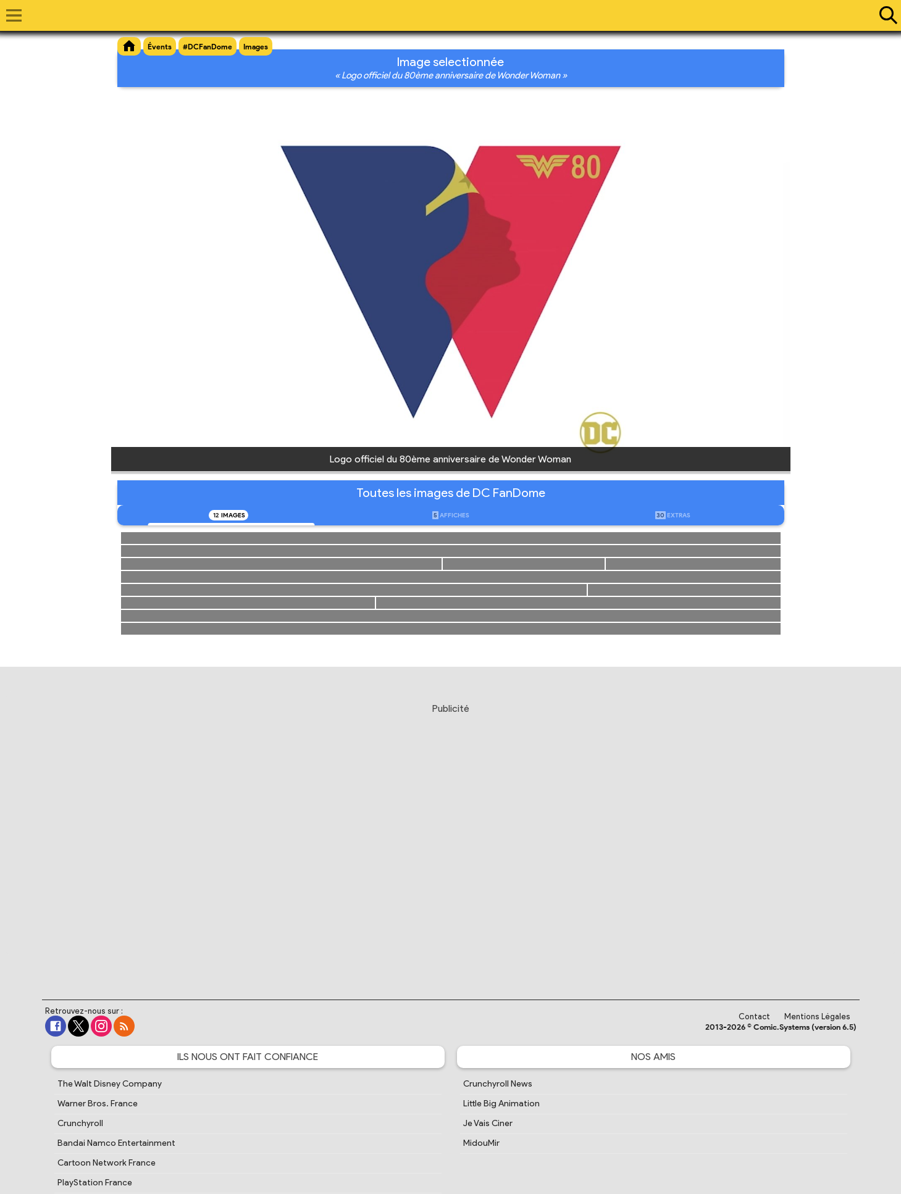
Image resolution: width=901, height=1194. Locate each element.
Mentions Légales (817, 1016)
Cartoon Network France (106, 1163)
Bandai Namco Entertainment (116, 1143)
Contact (754, 1016)
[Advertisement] (450, 839)
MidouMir (481, 1143)
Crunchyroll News (497, 1084)
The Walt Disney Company (109, 1084)
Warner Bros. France (97, 1103)
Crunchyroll (80, 1123)
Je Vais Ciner (488, 1123)
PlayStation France (94, 1182)
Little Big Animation (501, 1103)
